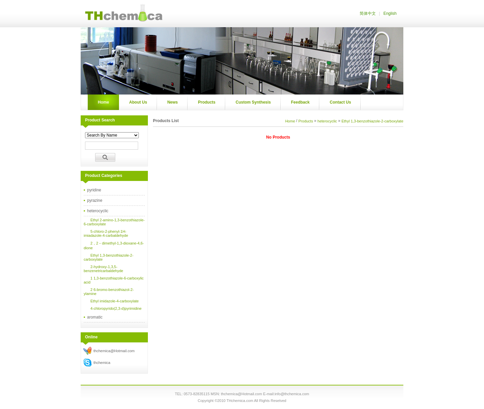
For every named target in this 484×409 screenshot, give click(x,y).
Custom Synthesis (253, 102)
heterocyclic (97, 211)
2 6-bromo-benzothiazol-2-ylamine (109, 292)
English (390, 13)
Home (103, 102)
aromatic (95, 317)
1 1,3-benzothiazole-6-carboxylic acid (114, 280)
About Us (138, 102)
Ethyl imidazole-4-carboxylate (114, 301)
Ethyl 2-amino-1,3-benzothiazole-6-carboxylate (114, 222)
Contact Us (340, 102)
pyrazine (94, 200)
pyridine (94, 190)
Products (206, 102)
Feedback (300, 102)
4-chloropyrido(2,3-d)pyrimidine (116, 308)
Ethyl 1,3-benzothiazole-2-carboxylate (108, 257)
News (172, 102)
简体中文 (368, 13)
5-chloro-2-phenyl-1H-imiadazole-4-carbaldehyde (106, 233)
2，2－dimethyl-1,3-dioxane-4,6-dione (114, 245)
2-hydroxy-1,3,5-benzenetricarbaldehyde (103, 269)
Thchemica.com (123, 13)
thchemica (101, 363)
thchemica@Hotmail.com (113, 351)
